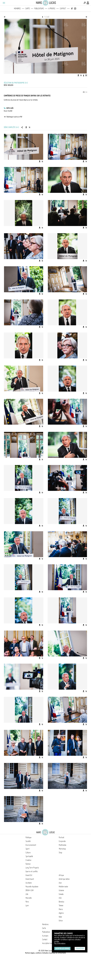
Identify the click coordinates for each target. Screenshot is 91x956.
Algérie (61, 913)
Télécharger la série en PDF (14, 117)
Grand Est (29, 875)
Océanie (61, 890)
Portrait (61, 837)
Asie (60, 883)
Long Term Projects (32, 867)
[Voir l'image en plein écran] (86, 75)
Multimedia (62, 845)
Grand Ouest (30, 879)
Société (28, 841)
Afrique (61, 875)
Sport (27, 849)
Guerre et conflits (32, 871)
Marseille (29, 898)
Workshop (62, 849)
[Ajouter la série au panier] (29, 127)
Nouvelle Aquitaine (32, 886)
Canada (61, 894)
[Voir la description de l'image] (83, 75)
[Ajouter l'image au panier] (81, 75)
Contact (63, 8)
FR (83, 92)
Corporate (62, 841)
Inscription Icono (47, 943)
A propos (51, 8)
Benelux (61, 902)
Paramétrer (80, 948)
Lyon (27, 905)
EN (86, 92)
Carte (27, 8)
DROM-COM (30, 890)
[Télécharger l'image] (78, 75)
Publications (39, 8)
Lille (27, 894)
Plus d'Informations (59, 943)
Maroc (61, 909)
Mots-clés (9, 108)
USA (60, 898)
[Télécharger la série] (26, 127)
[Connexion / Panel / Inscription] (88, 2)
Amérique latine (64, 879)
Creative (28, 860)
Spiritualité (29, 856)
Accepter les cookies (62, 948)
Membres (17, 8)
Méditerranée (63, 886)
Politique (28, 837)
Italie (60, 917)
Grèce (61, 920)
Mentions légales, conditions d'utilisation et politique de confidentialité (45, 953)
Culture (28, 852)
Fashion (28, 864)
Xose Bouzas (8, 85)
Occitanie (29, 883)
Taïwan (61, 905)
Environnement (31, 845)
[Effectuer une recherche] (84, 2)
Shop (60, 852)
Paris (27, 902)
